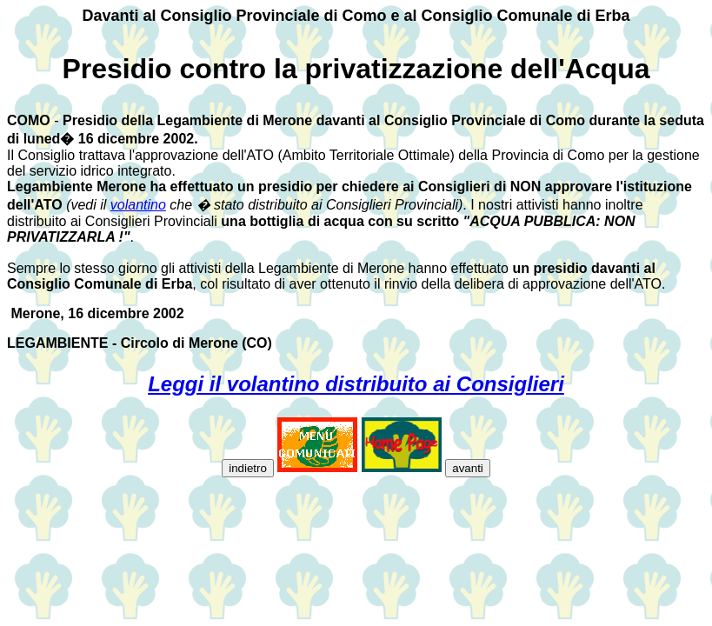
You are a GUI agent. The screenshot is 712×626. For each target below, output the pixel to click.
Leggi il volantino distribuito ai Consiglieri (356, 384)
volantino (138, 204)
